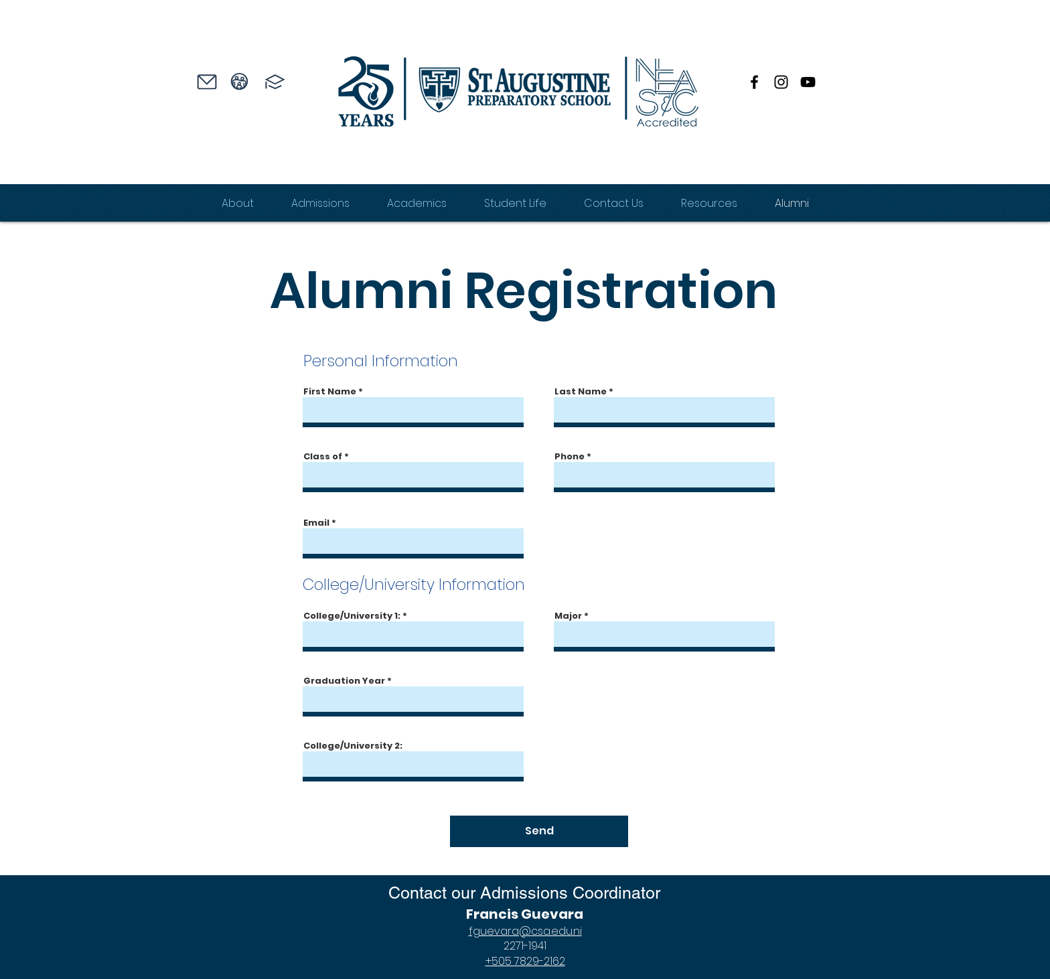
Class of (322, 456)
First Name (329, 391)
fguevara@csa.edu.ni (525, 931)
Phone (569, 456)
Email (316, 522)
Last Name (580, 391)
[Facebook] (754, 82)
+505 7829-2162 (525, 961)
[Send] (539, 831)
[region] (193, 105)
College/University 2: (352, 745)
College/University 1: (351, 615)
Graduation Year (344, 680)
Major (568, 615)
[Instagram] (781, 82)
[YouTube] (808, 82)
